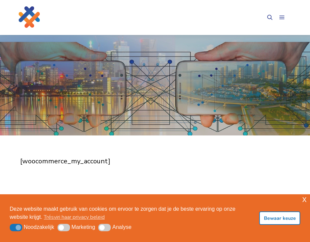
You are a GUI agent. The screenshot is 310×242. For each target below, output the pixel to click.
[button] (16, 227)
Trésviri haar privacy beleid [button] (74, 217)
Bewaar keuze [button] (280, 218)
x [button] (304, 199)
